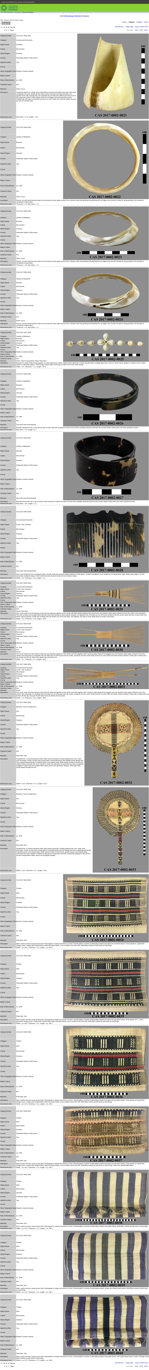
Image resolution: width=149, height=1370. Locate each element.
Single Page (129, 27)
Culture (146, 22)
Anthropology (17, 12)
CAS (2, 12)
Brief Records (119, 27)
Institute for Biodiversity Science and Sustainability (18, 2)
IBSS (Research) (8, 12)
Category (139, 22)
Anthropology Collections (72, 16)
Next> (146, 30)
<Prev (136, 30)
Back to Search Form (141, 27)
